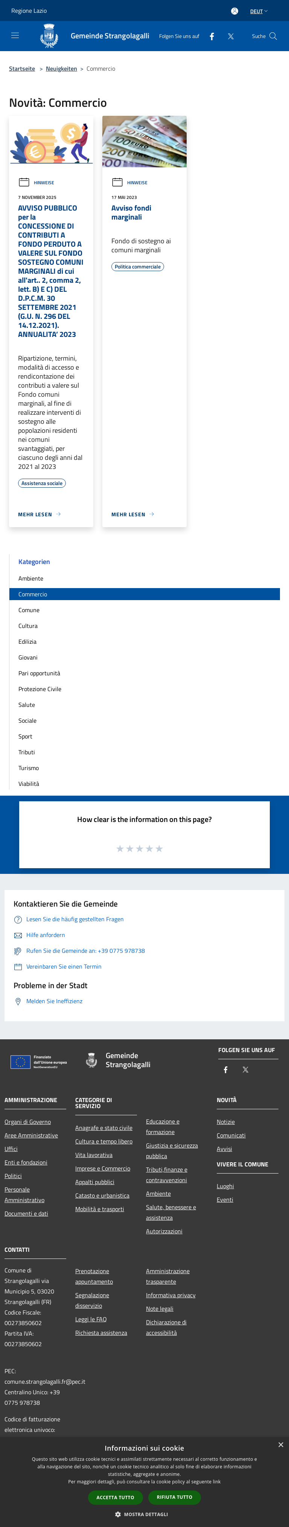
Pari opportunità (39, 673)
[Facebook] (208, 36)
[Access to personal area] (234, 11)
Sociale (27, 720)
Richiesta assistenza (101, 1332)
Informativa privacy (171, 1295)
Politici (13, 1175)
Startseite (22, 68)
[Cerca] (273, 36)
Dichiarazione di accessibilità (166, 1327)
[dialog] (144, 1482)
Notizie (226, 1121)
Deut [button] (259, 11)
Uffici (11, 1148)
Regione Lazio (29, 10)
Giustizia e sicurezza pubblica (172, 1150)
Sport (25, 736)
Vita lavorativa (94, 1154)
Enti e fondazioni (26, 1162)
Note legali (159, 1308)
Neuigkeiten (61, 68)
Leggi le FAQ (91, 1319)
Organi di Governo (28, 1121)
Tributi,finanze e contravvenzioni (166, 1174)
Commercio (32, 594)
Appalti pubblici (94, 1181)
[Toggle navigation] (15, 35)
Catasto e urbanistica (102, 1195)
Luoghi (225, 1185)
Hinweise (36, 182)
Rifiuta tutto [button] (175, 1497)
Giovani (28, 657)
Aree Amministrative (31, 1135)
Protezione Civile (39, 688)
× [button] (280, 1445)
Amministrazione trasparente (168, 1276)
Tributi (26, 752)
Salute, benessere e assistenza (171, 1212)
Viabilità (28, 783)
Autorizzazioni (164, 1231)
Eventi (225, 1199)
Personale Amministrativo (24, 1194)
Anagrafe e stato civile (103, 1127)
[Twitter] (227, 36)
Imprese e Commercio (102, 1168)
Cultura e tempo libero (103, 1141)
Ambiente (30, 578)
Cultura (28, 625)
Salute (26, 704)
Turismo (28, 767)
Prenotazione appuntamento (94, 1276)
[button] (144, 1514)
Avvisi (224, 1148)
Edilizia (27, 641)
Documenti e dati (26, 1213)
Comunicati (231, 1135)
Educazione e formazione (162, 1126)
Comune (29, 609)
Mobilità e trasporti (99, 1208)
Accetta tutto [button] (115, 1497)
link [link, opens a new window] (217, 1481)
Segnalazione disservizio (92, 1300)
